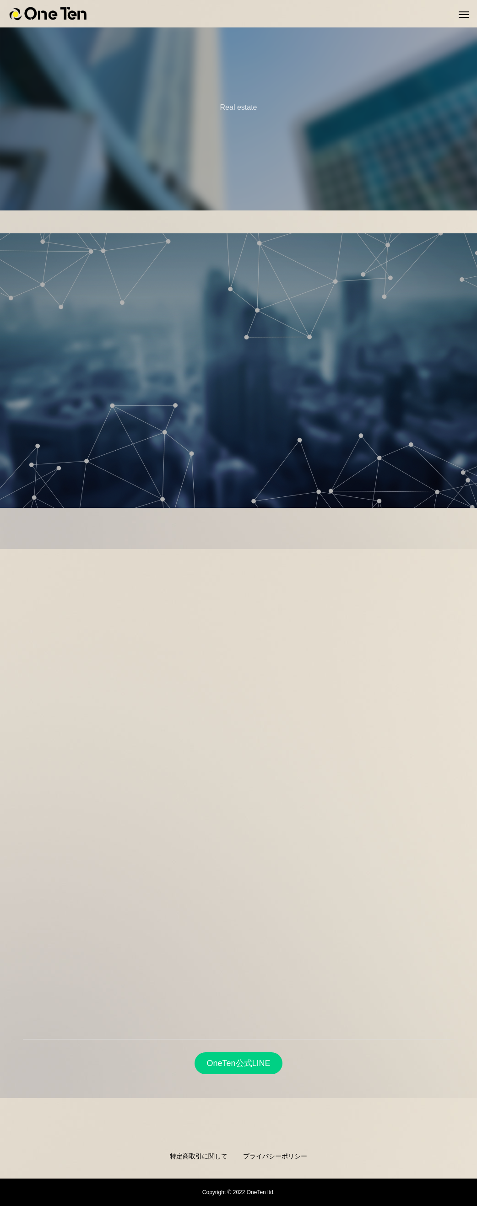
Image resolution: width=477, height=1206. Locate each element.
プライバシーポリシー (275, 1156)
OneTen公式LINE (238, 1063)
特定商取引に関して (199, 1156)
